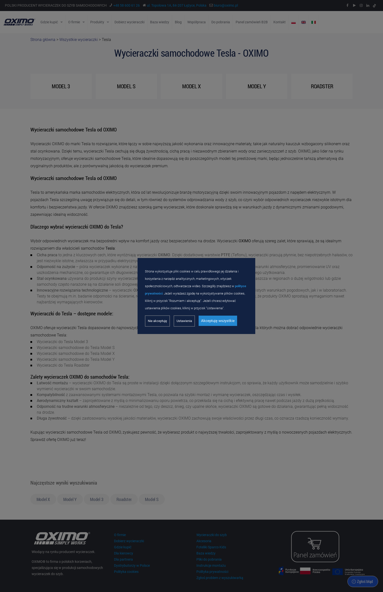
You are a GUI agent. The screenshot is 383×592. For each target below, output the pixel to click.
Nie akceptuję (157, 321)
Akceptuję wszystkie (218, 321)
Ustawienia (184, 321)
